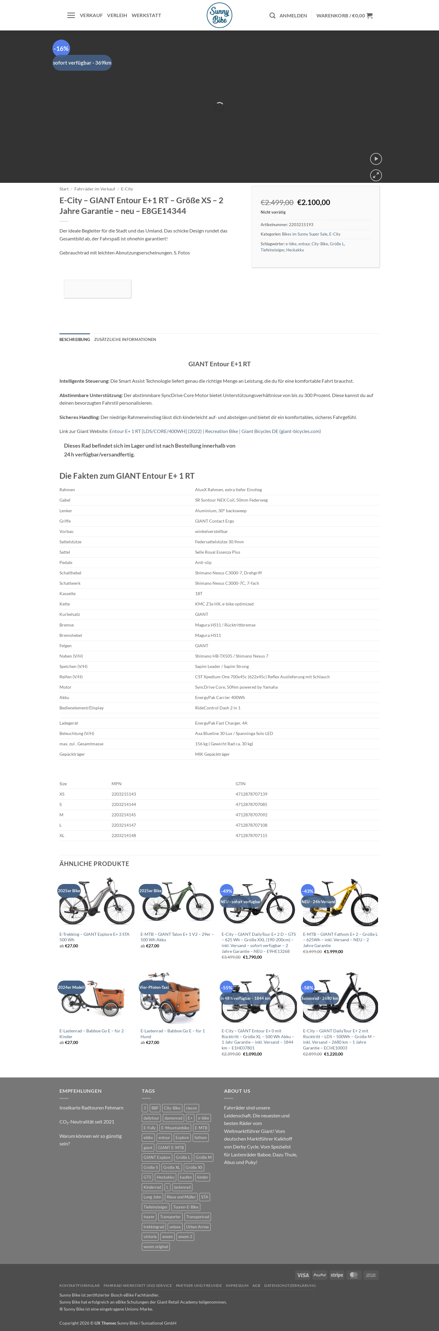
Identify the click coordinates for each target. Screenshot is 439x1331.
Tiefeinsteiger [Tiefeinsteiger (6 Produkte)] (156, 1207)
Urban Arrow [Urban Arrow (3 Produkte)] (197, 1226)
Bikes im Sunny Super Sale (304, 234)
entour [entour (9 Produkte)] (164, 1137)
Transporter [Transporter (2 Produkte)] (170, 1216)
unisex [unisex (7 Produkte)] (175, 1226)
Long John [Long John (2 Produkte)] (152, 1196)
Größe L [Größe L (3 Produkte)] (183, 1157)
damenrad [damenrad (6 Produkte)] (173, 1118)
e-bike (291, 243)
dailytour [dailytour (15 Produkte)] (151, 1118)
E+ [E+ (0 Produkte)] (190, 1118)
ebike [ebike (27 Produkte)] (148, 1137)
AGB (256, 1285)
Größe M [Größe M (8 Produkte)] (204, 1157)
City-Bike (320, 243)
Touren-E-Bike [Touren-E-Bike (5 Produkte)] (185, 1207)
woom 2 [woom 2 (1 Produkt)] (185, 1236)
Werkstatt (147, 15)
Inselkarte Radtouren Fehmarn (91, 1107)
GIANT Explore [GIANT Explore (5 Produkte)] (157, 1157)
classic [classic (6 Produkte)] (191, 1108)
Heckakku (295, 249)
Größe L (337, 243)
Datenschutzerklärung (290, 1285)
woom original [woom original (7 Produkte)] (156, 1246)
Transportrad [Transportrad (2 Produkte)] (197, 1216)
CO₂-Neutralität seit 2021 (86, 1121)
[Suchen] (272, 15)
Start (64, 188)
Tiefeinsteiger (272, 249)
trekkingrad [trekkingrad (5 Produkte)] (154, 1226)
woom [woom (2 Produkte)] (167, 1236)
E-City (127, 188)
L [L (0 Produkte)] (167, 1187)
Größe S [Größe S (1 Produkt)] (151, 1167)
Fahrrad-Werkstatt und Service (138, 1285)
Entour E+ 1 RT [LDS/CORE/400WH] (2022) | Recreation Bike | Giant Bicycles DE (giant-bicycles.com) (215, 431)
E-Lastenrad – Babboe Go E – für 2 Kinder (91, 1033)
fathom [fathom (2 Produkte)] (201, 1137)
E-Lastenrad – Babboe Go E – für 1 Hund (173, 1033)
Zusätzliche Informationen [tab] (125, 339)
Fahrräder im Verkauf (94, 188)
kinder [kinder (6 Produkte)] (202, 1177)
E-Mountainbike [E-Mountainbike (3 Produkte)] (175, 1127)
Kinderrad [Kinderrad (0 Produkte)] (152, 1187)
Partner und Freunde (199, 1285)
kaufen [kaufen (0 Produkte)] (186, 1177)
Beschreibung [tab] (74, 339)
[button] (71, 15)
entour (304, 243)
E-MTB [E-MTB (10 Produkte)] (201, 1127)
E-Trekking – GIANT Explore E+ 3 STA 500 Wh (94, 937)
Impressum (237, 1285)
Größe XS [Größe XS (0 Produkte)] (194, 1167)
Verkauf (91, 15)
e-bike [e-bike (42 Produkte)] (203, 1118)
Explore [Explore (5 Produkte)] (182, 1137)
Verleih (117, 15)
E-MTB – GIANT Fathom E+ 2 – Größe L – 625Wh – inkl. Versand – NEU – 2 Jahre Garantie (340, 940)
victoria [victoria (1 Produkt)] (150, 1236)
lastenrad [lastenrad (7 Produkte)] (182, 1187)
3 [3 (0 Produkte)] (145, 1108)
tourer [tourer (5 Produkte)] (149, 1216)
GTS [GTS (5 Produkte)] (147, 1177)
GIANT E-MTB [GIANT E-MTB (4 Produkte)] (171, 1147)
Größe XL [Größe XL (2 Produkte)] (171, 1167)
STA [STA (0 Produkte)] (204, 1196)
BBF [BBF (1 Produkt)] (155, 1108)
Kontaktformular (79, 1285)
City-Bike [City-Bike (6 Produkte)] (172, 1108)
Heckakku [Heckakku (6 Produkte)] (165, 1177)
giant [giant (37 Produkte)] (148, 1147)
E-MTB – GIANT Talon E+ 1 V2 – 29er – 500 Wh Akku (177, 937)
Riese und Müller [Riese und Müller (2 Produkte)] (181, 1196)
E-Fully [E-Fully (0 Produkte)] (150, 1127)
